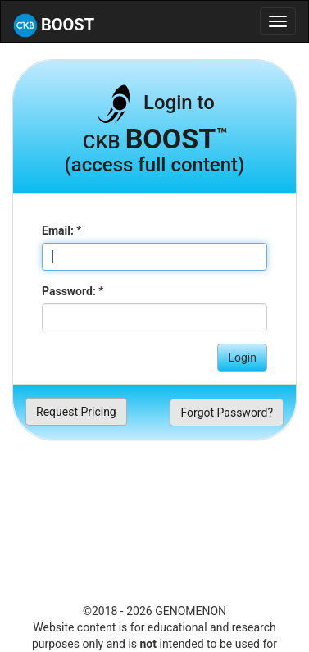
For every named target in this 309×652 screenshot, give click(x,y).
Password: (69, 291)
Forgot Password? (226, 412)
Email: (58, 230)
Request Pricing (76, 411)
